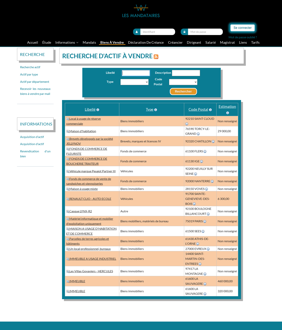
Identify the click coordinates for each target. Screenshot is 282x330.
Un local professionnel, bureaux (88, 248)
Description (161, 72)
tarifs (255, 42)
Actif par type (29, 74)
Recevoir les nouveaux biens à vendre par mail (35, 91)
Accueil (32, 42)
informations (66, 42)
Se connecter (243, 27)
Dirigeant (194, 42)
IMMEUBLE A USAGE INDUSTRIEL (91, 258)
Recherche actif (30, 67)
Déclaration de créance (146, 42)
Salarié (210, 42)
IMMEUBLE (75, 281)
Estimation (227, 106)
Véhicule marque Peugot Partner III (91, 171)
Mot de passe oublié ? (243, 37)
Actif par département (34, 81)
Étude (46, 42)
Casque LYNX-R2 (79, 211)
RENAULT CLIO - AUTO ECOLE (88, 198)
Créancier (175, 42)
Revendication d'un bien (35, 153)
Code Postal (158, 81)
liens (243, 42)
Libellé (110, 72)
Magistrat (227, 42)
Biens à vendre (112, 42)
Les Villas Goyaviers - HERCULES (89, 271)
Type (110, 81)
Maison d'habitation (81, 131)
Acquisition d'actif (32, 137)
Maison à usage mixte (82, 188)
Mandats (89, 42)
